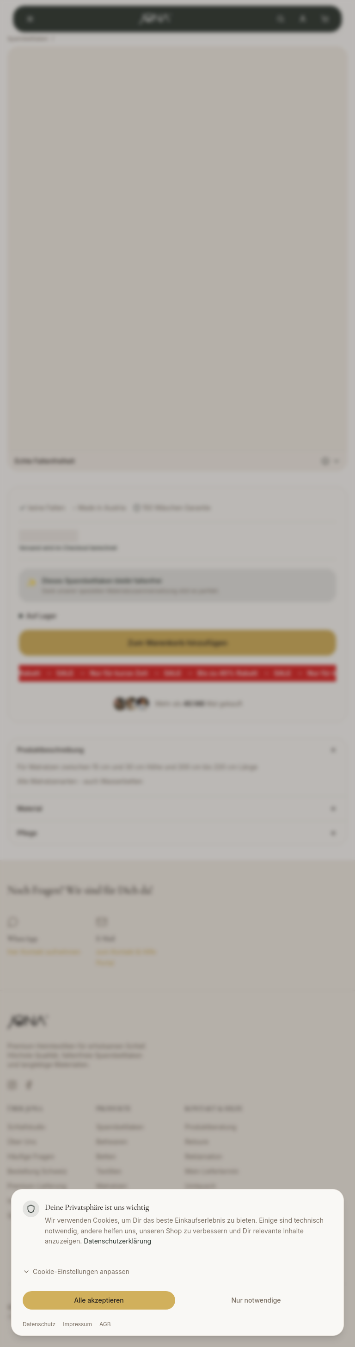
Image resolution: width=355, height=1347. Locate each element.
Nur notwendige (256, 1300)
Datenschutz (39, 1324)
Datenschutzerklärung (117, 1241)
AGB (105, 1324)
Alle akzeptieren (99, 1300)
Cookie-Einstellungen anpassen (76, 1271)
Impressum (77, 1324)
